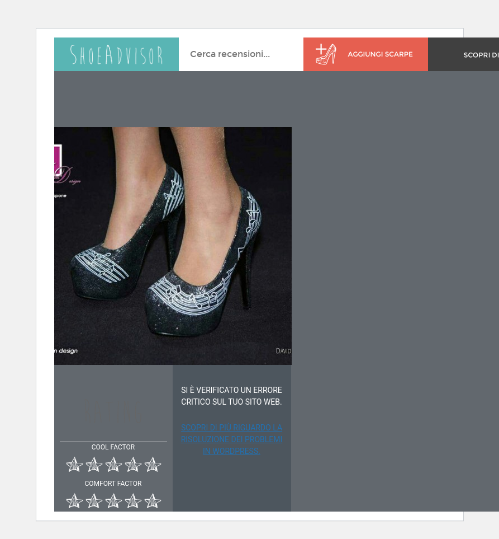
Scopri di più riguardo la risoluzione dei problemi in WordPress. (232, 439)
